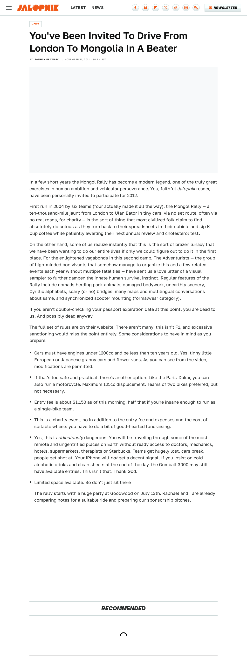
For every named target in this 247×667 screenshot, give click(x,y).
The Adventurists (171, 257)
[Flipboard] (155, 7)
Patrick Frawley (47, 59)
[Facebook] (135, 7)
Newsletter (223, 7)
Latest (78, 7)
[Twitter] (165, 7)
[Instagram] (186, 7)
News (97, 7)
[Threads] (175, 7)
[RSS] (196, 7)
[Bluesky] (145, 7)
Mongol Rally (94, 181)
